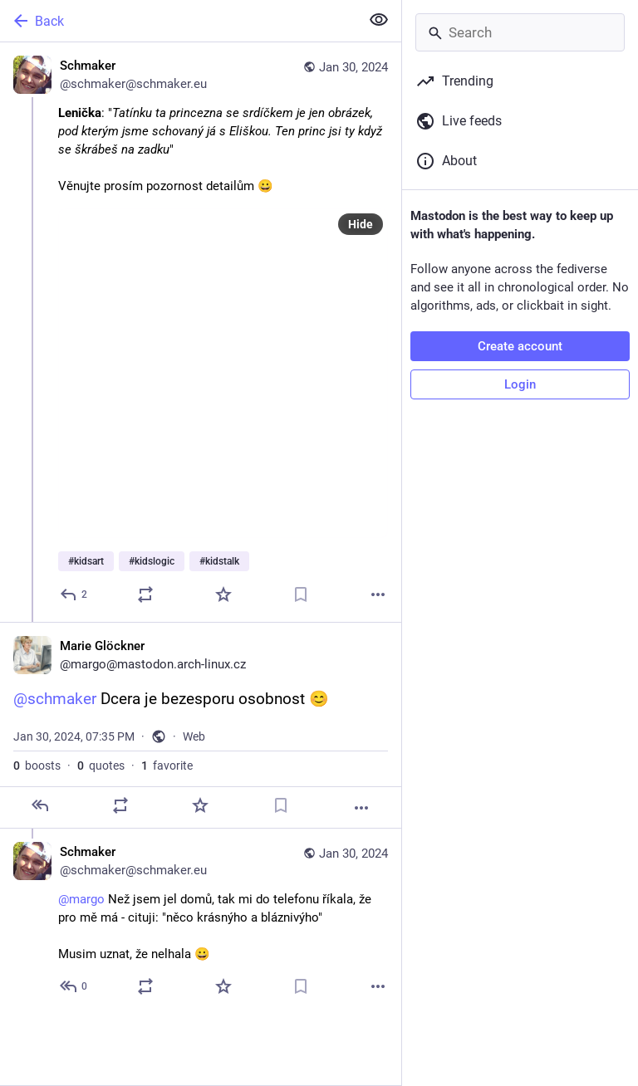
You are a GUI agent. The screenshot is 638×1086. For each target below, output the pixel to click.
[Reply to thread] (74, 986)
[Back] (178, 21)
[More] (378, 594)
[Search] (520, 32)
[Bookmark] (301, 594)
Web (194, 736)
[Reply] (74, 594)
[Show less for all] (378, 20)
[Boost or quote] (145, 594)
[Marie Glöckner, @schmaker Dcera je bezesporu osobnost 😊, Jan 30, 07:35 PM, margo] (200, 725)
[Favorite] (223, 594)
